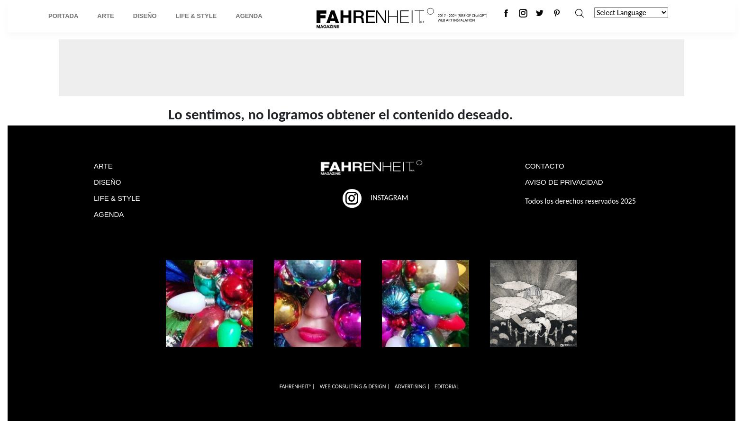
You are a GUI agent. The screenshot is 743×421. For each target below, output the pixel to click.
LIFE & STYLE (117, 198)
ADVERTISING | (412, 386)
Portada (63, 15)
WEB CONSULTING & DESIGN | (355, 386)
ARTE (103, 166)
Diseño (145, 15)
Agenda (249, 15)
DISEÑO (107, 182)
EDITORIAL (447, 386)
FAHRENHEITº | (297, 386)
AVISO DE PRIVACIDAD (564, 182)
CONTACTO (544, 166)
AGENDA (109, 214)
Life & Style (196, 15)
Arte (105, 15)
